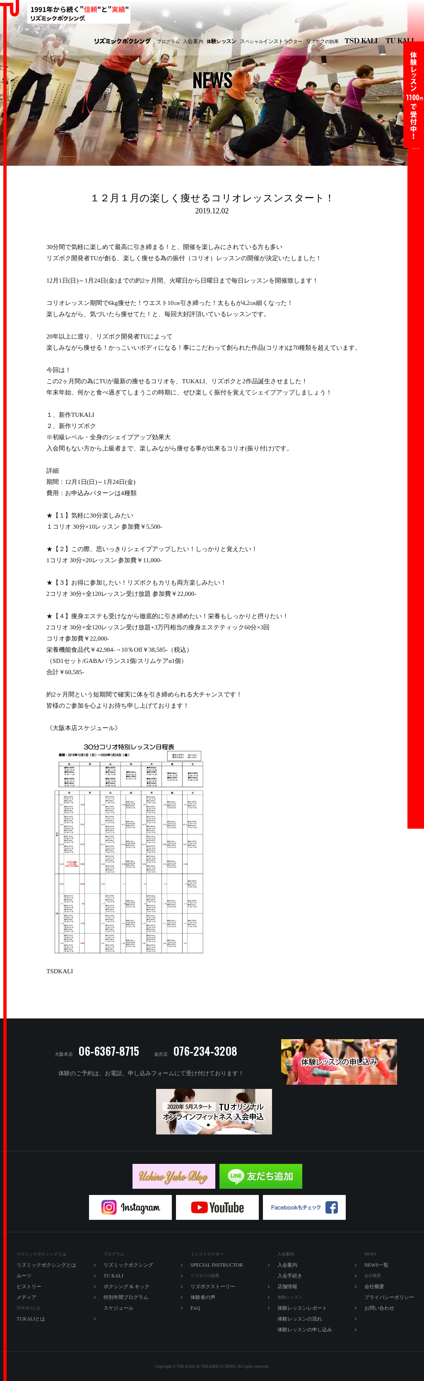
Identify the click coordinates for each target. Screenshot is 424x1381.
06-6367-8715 (108, 1051)
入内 (193, 41)
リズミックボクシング (122, 42)
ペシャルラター (271, 41)
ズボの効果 (322, 41)
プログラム (168, 41)
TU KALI (401, 42)
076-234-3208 (205, 1051)
